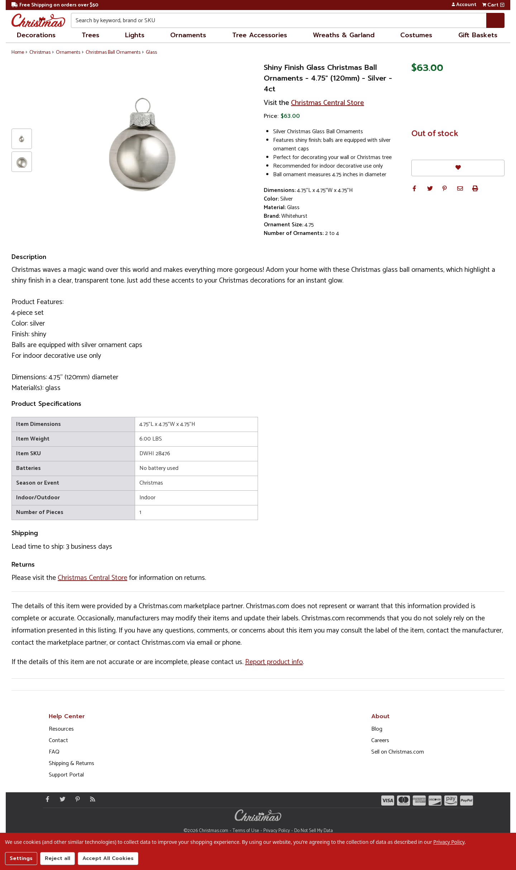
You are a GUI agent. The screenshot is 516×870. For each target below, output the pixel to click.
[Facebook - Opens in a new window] (46, 799)
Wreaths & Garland (343, 35)
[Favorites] (458, 168)
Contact (58, 740)
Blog (376, 729)
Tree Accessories (259, 35)
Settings (21, 858)
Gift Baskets (477, 35)
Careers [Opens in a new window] (380, 740)
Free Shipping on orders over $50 (54, 5)
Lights (134, 35)
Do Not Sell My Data (313, 831)
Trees (90, 35)
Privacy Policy (276, 831)
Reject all (57, 858)
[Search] (495, 20)
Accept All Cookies (108, 858)
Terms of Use (246, 831)
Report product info (274, 662)
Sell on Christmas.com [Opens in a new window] (397, 752)
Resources (61, 729)
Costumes (416, 35)
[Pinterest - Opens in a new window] (76, 799)
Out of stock (434, 134)
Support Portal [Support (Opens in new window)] (66, 775)
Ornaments (188, 35)
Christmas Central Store (327, 103)
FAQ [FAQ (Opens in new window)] (54, 752)
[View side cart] (502, 5)
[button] (414, 188)
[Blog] (91, 799)
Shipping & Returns (71, 763)
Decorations (36, 35)
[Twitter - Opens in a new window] (61, 799)
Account (464, 5)
